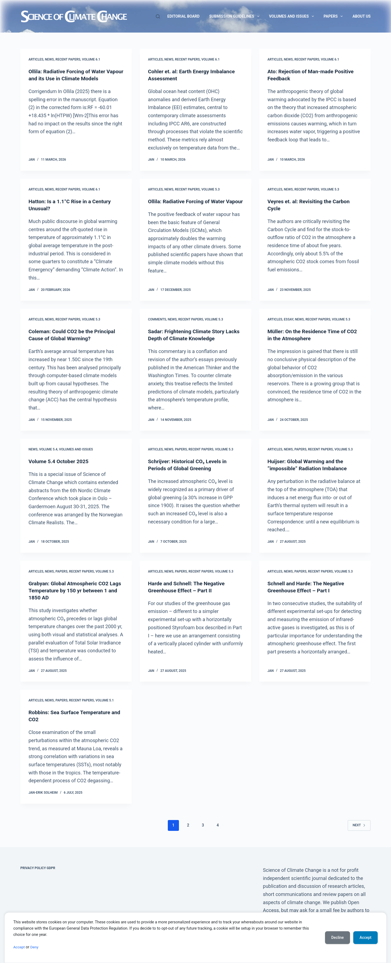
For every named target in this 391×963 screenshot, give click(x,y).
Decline (336, 937)
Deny (35, 947)
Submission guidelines (235, 16)
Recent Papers (67, 59)
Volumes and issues (292, 16)
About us (361, 16)
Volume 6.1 (91, 59)
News (49, 59)
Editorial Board (183, 16)
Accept (19, 947)
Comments (157, 319)
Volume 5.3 (210, 189)
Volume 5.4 (48, 449)
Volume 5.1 (105, 700)
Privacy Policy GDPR (37, 868)
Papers (334, 16)
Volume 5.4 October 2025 (60, 461)
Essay (288, 319)
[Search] (158, 16)
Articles (36, 59)
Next (359, 825)
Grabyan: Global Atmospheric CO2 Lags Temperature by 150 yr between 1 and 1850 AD (76, 590)
